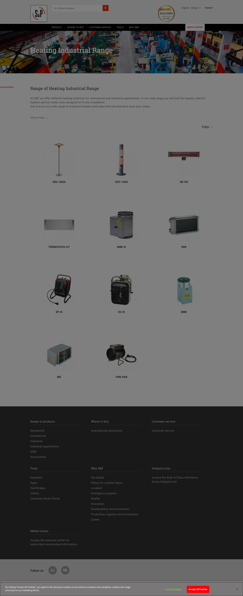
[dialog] (121, 589)
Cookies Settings (173, 589)
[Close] (237, 589)
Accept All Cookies (198, 589)
